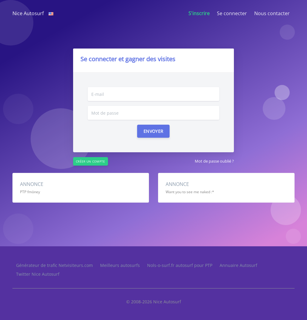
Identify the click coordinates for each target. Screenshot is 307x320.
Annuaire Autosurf (238, 265)
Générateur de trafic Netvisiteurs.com (54, 265)
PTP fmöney (30, 191)
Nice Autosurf (28, 13)
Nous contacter (272, 13)
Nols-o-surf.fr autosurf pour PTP (179, 265)
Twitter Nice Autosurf (37, 274)
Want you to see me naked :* (190, 191)
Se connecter (232, 13)
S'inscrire (199, 13)
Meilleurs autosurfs (120, 265)
